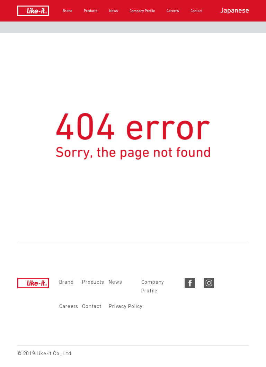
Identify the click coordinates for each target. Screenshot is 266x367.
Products (93, 282)
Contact (91, 306)
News (115, 282)
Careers (69, 306)
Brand (66, 282)
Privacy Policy (125, 306)
